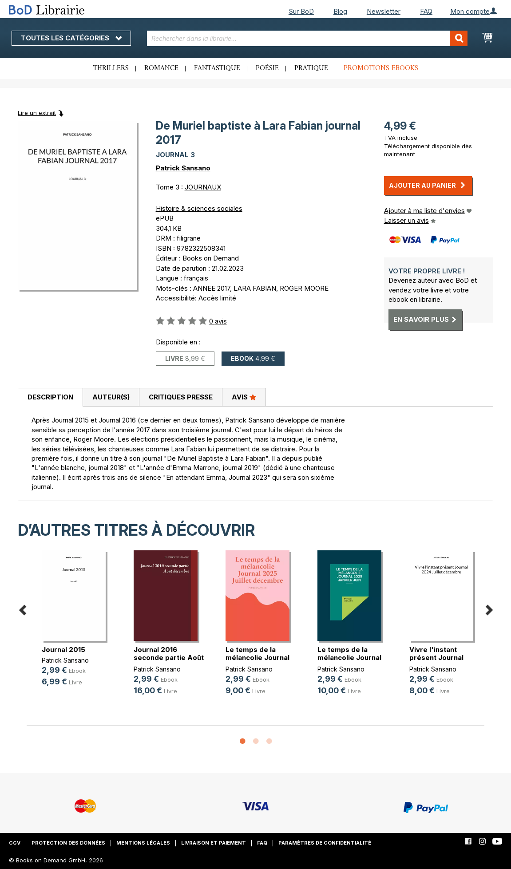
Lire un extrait (37, 112)
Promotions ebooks (381, 68)
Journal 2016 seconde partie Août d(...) (169, 657)
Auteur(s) (111, 397)
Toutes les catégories (71, 38)
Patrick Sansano (183, 168)
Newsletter (383, 11)
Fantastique (217, 68)
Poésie (267, 68)
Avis (244, 397)
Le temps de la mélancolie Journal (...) (257, 657)
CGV (14, 843)
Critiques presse (181, 397)
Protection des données (68, 843)
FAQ (426, 11)
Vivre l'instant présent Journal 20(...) (436, 657)
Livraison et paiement (213, 843)
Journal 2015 (63, 649)
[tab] (50, 397)
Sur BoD (301, 11)
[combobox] (307, 38)
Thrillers (111, 68)
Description (50, 397)
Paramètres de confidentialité (324, 843)
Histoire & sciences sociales (199, 208)
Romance (161, 68)
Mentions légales (143, 843)
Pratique (311, 68)
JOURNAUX (203, 187)
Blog (340, 11)
